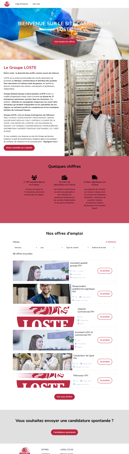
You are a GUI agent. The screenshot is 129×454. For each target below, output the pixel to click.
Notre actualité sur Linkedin (19, 147)
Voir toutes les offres (64, 41)
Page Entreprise (21, 4)
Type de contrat (77, 247)
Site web (36, 4)
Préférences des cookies (66, 425)
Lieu (51, 247)
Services (26, 247)
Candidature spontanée (64, 386)
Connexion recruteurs (64, 421)
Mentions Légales (66, 408)
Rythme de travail (103, 247)
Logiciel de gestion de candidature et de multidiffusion (64, 447)
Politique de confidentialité (65, 411)
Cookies (63, 415)
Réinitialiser (111, 242)
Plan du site (64, 418)
